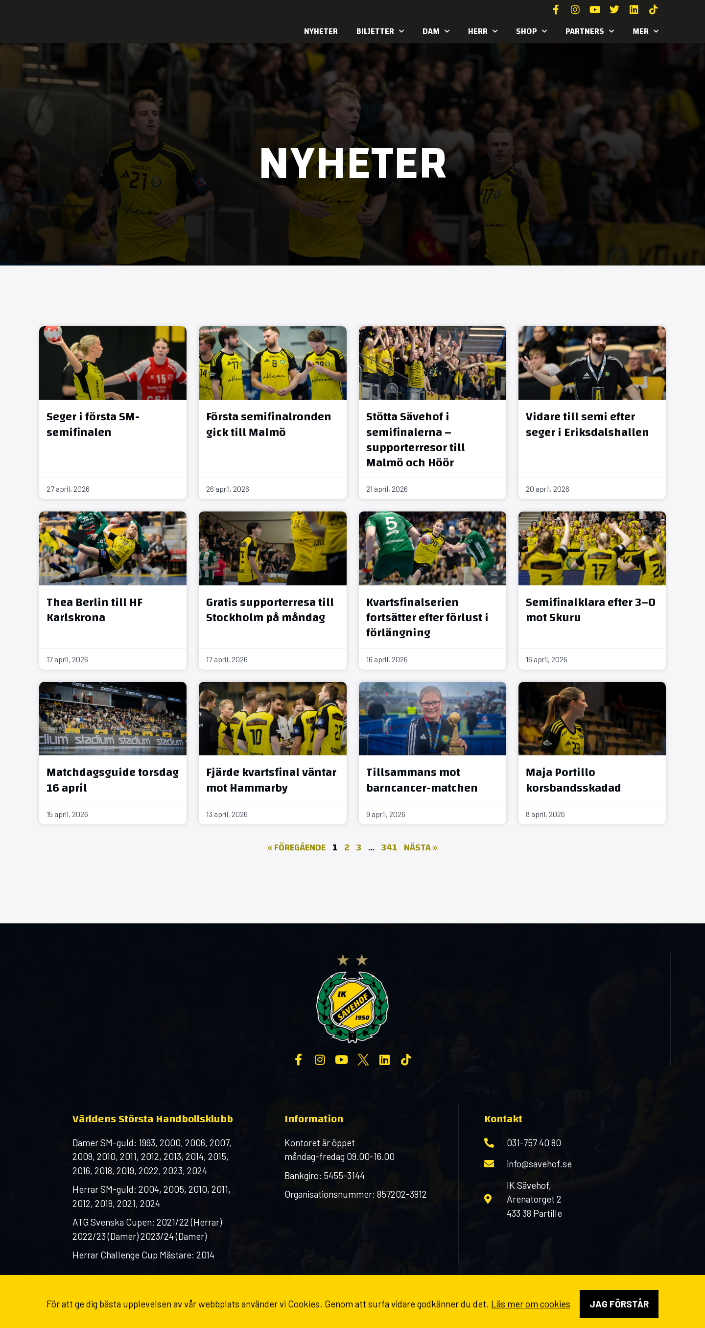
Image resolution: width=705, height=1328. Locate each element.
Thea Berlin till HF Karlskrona (94, 610)
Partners (589, 31)
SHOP (531, 31)
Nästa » (421, 847)
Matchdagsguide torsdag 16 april (113, 780)
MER (645, 31)
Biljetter (380, 31)
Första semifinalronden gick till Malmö (268, 424)
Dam (436, 31)
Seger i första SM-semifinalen (93, 424)
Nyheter (321, 31)
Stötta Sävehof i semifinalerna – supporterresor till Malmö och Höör (415, 440)
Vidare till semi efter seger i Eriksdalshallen (587, 424)
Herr (482, 31)
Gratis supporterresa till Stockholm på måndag (270, 610)
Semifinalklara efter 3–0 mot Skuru (591, 610)
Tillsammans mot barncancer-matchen (422, 780)
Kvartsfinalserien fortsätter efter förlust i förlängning (427, 618)
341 (389, 847)
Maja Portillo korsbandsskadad (573, 780)
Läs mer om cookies (530, 1303)
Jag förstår (619, 1303)
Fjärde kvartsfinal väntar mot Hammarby (271, 780)
